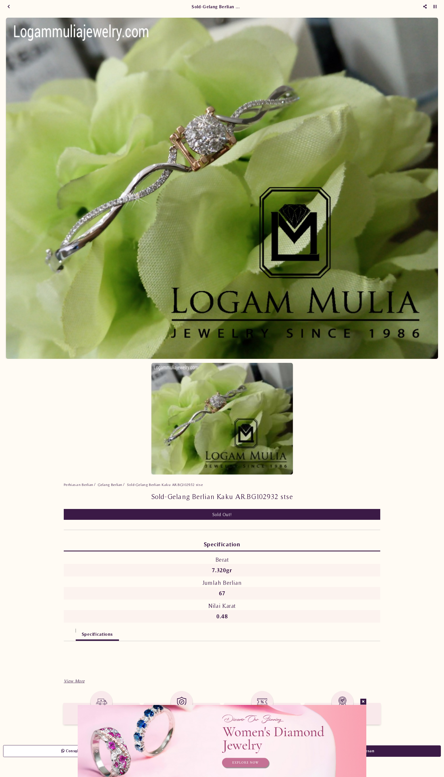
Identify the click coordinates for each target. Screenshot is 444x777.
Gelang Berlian (110, 484)
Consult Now (75, 751)
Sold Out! (222, 514)
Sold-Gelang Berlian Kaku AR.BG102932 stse (165, 484)
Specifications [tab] (97, 634)
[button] (74, 680)
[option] (222, 188)
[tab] (70, 631)
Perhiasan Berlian (78, 484)
